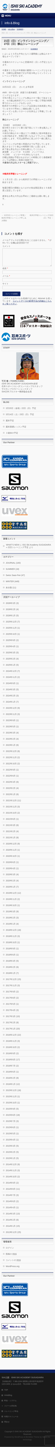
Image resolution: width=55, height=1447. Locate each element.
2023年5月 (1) (12, 730)
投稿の (11, 1257)
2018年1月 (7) (12, 976)
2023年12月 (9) (13, 711)
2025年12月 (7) (13, 625)
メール (6, 279)
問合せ (7, 1422)
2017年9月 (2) (12, 995)
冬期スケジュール (11, 1417)
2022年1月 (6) (12, 798)
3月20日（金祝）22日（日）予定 (21, 412)
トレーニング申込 (11, 1411)
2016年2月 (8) (12, 1081)
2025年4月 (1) (12, 650)
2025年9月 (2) (12, 644)
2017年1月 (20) (13, 1032)
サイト (5, 287)
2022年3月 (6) (12, 785)
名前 (5, 272)
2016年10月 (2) (13, 1051)
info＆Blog (11, 29)
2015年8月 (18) (13, 1118)
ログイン (10, 1251)
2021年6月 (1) (12, 822)
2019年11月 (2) (13, 902)
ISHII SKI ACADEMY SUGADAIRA (28, 1432)
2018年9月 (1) (12, 952)
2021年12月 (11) (13, 804)
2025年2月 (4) (12, 662)
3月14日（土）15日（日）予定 (20, 418)
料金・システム (10, 1401)
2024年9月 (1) (12, 687)
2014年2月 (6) (12, 1223)
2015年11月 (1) (13, 1100)
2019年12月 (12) (13, 896)
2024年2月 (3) (12, 699)
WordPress (18, 1437)
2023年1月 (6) (12, 748)
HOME (4, 29)
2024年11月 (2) (13, 680)
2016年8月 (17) (13, 1063)
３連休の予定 (12, 436)
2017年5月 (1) (12, 1007)
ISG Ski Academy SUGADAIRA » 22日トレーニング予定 (28, 549)
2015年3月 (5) (12, 1149)
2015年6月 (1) (12, 1131)
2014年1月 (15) (13, 1229)
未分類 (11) (11, 591)
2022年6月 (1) (12, 779)
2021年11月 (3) (13, 810)
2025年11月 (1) (13, 631)
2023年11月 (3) (13, 718)
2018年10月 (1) (13, 946)
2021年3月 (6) (12, 829)
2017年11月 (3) (13, 989)
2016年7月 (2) (12, 1069)
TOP (6, 1390)
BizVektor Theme (32, 1437)
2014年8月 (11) (13, 1192)
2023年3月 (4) (12, 736)
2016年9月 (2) (12, 1057)
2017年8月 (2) (12, 1001)
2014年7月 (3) (12, 1198)
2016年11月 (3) (13, 1044)
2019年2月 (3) (12, 921)
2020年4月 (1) (12, 872)
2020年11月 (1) (13, 853)
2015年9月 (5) (12, 1112)
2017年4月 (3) (12, 1014)
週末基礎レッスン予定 (16, 430)
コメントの (13, 1263)
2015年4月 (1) (12, 1143)
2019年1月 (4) (12, 927)
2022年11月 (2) (13, 761)
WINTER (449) (12, 585)
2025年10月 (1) (13, 637)
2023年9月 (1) (12, 724)
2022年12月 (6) (13, 755)
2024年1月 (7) (12, 705)
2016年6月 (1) (12, 1075)
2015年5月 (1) (12, 1137)
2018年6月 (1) (12, 958)
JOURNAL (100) (13, 566)
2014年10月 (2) (13, 1180)
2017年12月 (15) (13, 983)
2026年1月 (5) (12, 619)
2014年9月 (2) (12, 1186)
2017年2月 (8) (12, 1026)
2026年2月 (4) (12, 613)
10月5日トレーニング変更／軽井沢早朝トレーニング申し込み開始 (14, 218)
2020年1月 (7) (12, 890)
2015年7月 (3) (12, 1125)
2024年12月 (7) (13, 674)
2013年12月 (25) (13, 1236)
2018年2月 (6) (12, 970)
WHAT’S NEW (12, 548)
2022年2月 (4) (12, 791)
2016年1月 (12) (13, 1087)
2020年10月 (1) (13, 859)
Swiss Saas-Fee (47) (15, 579)
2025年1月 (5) (12, 668)
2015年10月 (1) (13, 1106)
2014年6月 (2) (12, 1205)
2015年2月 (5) (12, 1155)
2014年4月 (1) (12, 1211)
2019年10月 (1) (13, 909)
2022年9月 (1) (12, 773)
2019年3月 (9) (12, 915)
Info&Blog (8, 1395)
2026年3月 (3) (12, 607)
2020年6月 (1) (12, 866)
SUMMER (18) (12, 572)
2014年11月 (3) (13, 1174)
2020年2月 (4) (12, 884)
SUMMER (20, 29)
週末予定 (10, 424)
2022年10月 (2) (13, 767)
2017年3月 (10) (13, 1020)
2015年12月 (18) (13, 1094)
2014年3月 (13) (13, 1217)
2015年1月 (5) (12, 1162)
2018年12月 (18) (13, 933)
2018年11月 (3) (13, 940)
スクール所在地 (10, 1406)
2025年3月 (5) (12, 656)
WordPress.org (12, 1270)
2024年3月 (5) (12, 693)
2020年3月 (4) (12, 878)
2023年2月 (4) (12, 742)
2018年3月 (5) (12, 964)
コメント (6, 246)
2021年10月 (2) (13, 816)
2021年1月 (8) (12, 841)
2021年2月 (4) (12, 835)
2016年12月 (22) (13, 1038)
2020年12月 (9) (13, 847)
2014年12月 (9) (13, 1168)
